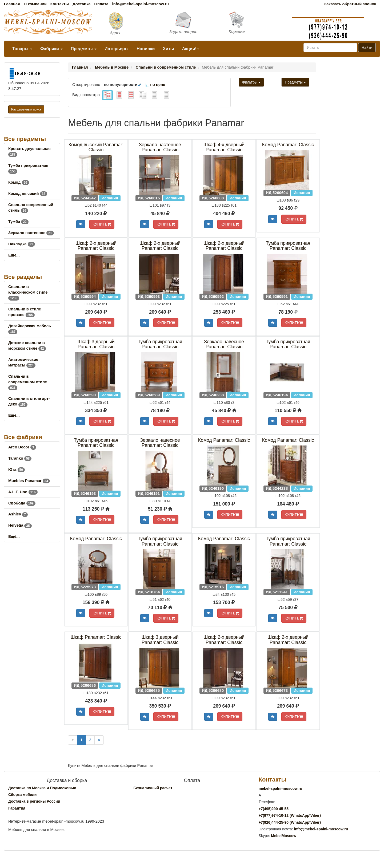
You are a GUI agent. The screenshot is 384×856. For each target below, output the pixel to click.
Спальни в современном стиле (27, 382)
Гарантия (16, 808)
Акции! (190, 48)
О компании (35, 4)
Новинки (146, 48)
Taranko (19, 458)
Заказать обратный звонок (350, 4)
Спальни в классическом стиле (27, 292)
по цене (155, 84)
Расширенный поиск (26, 109)
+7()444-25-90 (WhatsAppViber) (290, 822)
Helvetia (20, 525)
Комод (18, 182)
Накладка (21, 244)
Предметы (84, 48)
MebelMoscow (283, 836)
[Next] (98, 740)
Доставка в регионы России (34, 801)
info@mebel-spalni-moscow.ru (140, 4)
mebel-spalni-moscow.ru (280, 788)
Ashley (18, 514)
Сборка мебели (22, 794)
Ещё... (14, 255)
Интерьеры (117, 48)
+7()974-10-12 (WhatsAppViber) (290, 815)
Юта (16, 469)
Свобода (21, 503)
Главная (12, 4)
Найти (367, 47)
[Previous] (72, 740)
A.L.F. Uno (23, 492)
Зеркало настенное (31, 233)
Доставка (81, 4)
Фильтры (251, 82)
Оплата (101, 4)
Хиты (168, 48)
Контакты (59, 4)
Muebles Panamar (29, 481)
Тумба (18, 221)
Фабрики (51, 48)
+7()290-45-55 (274, 809)
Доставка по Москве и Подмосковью (42, 788)
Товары (22, 48)
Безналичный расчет (152, 788)
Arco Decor (22, 447)
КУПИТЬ (102, 224)
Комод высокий (27, 193)
